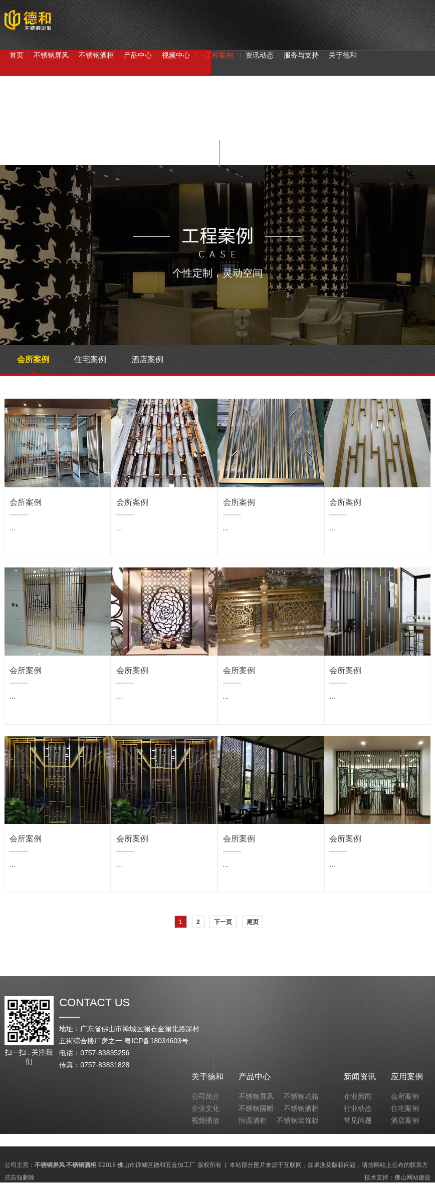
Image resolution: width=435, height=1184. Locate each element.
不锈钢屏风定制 (212, 127)
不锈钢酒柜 (117, 127)
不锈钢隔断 (161, 127)
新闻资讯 (360, 1076)
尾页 (253, 922)
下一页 (223, 922)
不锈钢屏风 (73, 127)
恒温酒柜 (253, 1120)
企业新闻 (358, 1096)
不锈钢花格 (301, 1096)
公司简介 (205, 1096)
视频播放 (205, 1120)
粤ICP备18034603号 (156, 1041)
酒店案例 (147, 359)
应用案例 (407, 1076)
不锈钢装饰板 (298, 1120)
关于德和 (207, 1076)
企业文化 (205, 1108)
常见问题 (358, 1120)
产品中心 (255, 1076)
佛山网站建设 (412, 1177)
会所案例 (33, 359)
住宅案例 (90, 359)
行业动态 (358, 1108)
